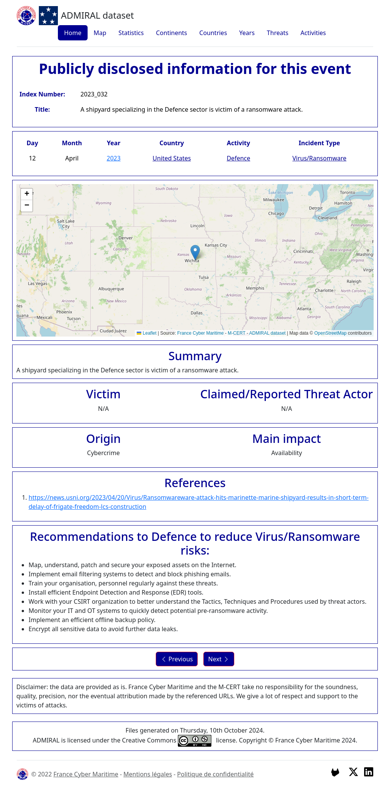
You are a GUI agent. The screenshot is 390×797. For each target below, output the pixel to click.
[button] (195, 252)
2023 (114, 158)
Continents (171, 33)
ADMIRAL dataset (267, 333)
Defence (238, 158)
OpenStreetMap (330, 333)
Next (218, 659)
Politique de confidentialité (215, 774)
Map (100, 33)
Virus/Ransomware (319, 158)
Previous (177, 659)
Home (73, 33)
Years (247, 33)
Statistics (131, 33)
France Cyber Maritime (200, 333)
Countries (213, 33)
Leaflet (146, 333)
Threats (278, 33)
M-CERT (236, 333)
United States (172, 158)
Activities (313, 33)
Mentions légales (147, 774)
